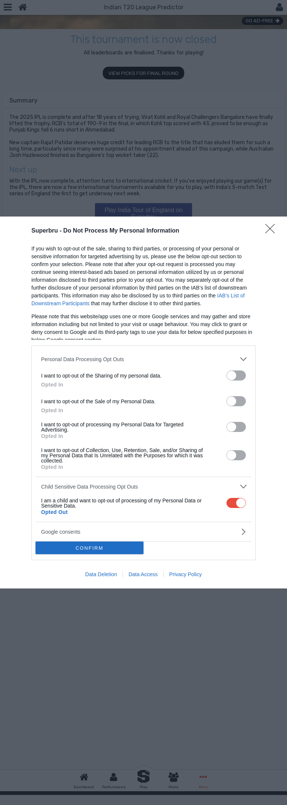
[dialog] (143, 402)
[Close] (272, 231)
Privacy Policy (185, 574)
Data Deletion (101, 574)
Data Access (143, 574)
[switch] (236, 375)
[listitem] (143, 359)
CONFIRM (89, 548)
